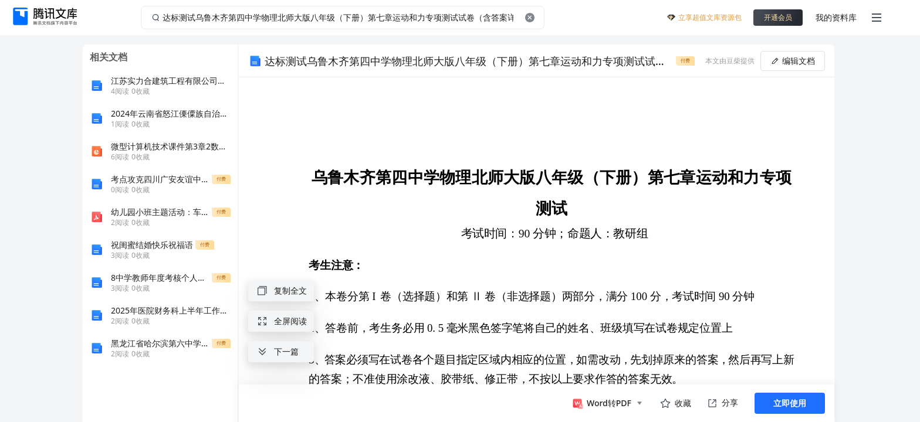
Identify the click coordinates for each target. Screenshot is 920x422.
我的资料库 (836, 17)
